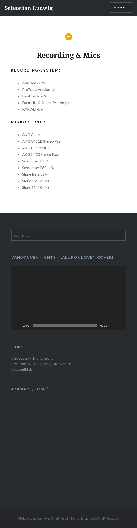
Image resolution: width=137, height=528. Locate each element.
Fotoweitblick (21, 369)
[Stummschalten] (112, 325)
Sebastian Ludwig (29, 7)
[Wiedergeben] (17, 325)
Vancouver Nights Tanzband (32, 358)
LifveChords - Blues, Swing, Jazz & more (41, 364)
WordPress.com (107, 518)
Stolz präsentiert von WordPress (42, 518)
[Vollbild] (119, 325)
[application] (68, 298)
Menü (123, 7)
